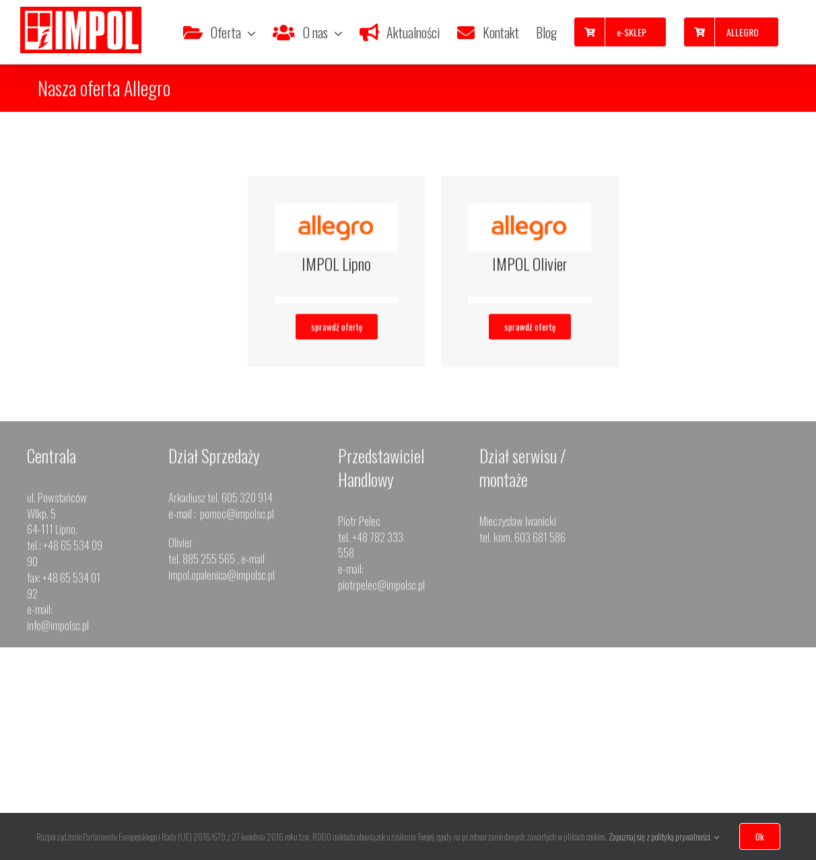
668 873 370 (753, 731)
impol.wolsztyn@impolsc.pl (744, 762)
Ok (759, 836)
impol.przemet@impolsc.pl (340, 779)
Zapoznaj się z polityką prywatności (659, 836)
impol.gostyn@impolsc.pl (203, 779)
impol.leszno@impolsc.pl (67, 795)
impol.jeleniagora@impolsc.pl (613, 779)
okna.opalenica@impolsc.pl (475, 779)
